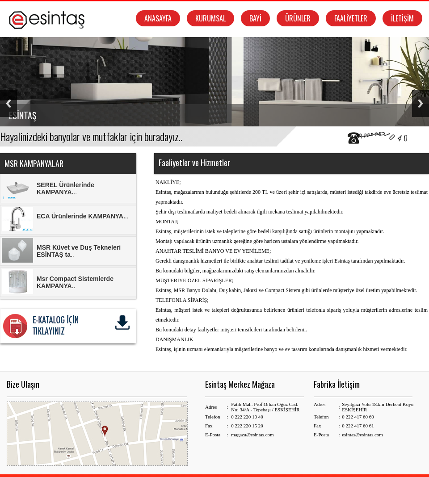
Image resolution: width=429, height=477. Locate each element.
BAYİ (255, 18)
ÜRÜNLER (298, 18)
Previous (8, 103)
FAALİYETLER (350, 18)
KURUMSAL (210, 18)
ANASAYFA (158, 18)
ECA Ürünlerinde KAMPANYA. (81, 216)
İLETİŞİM (402, 18)
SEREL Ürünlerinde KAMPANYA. (65, 188)
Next (420, 103)
